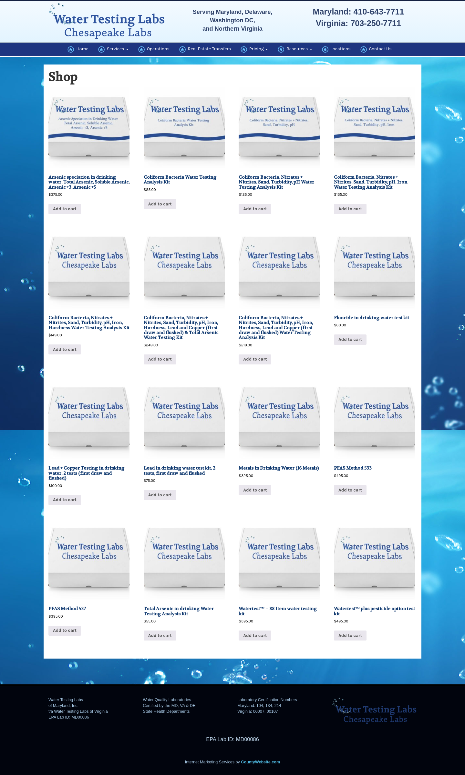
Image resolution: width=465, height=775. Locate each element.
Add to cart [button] (65, 209)
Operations (154, 49)
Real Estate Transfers (205, 49)
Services (113, 49)
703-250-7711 (375, 23)
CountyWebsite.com (260, 762)
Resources (295, 49)
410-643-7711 (379, 11)
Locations (336, 49)
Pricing (254, 49)
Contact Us (376, 49)
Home (77, 49)
